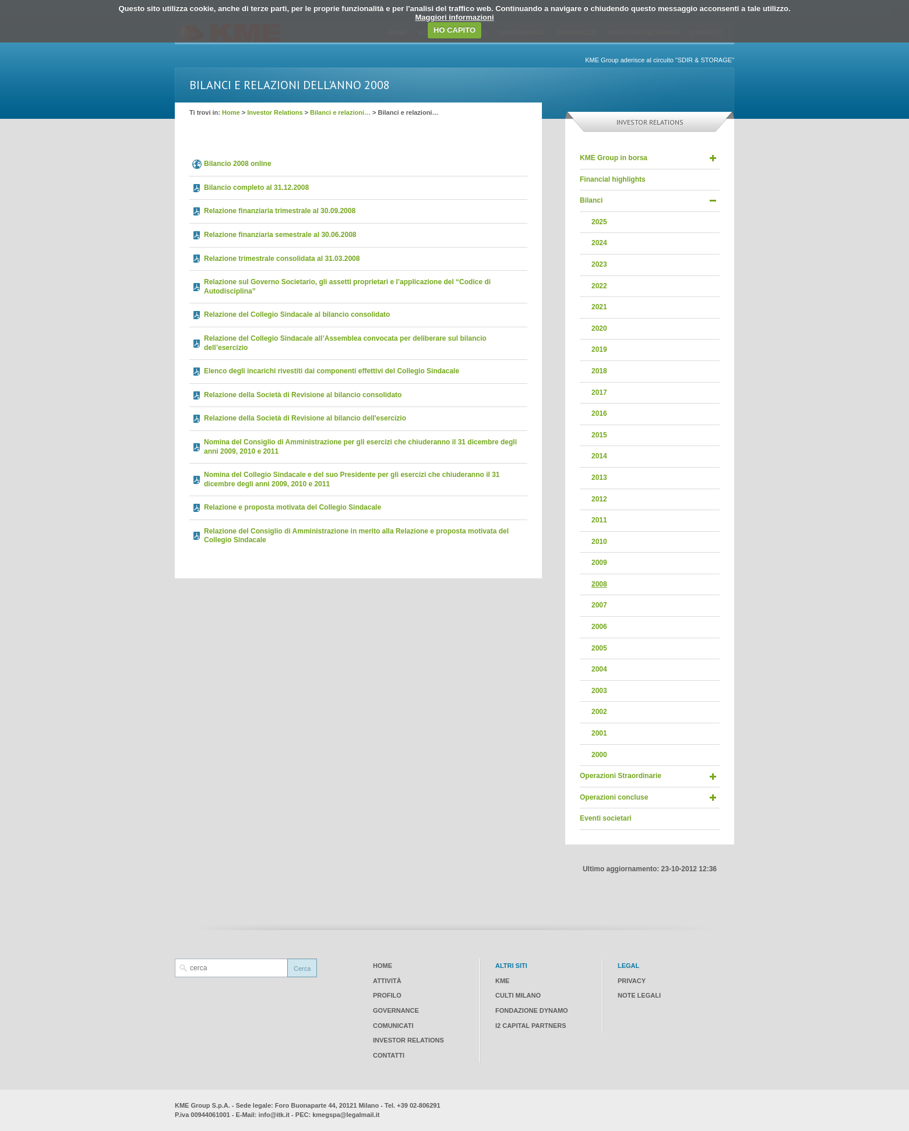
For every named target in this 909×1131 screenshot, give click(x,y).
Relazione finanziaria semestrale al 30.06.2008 (280, 235)
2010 (599, 542)
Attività (387, 980)
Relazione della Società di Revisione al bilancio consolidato (302, 395)
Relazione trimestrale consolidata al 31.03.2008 (282, 259)
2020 (599, 328)
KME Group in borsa (613, 158)
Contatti (388, 1055)
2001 (599, 733)
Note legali (639, 995)
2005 (599, 648)
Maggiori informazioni (454, 17)
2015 (599, 435)
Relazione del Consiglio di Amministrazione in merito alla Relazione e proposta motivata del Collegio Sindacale (356, 536)
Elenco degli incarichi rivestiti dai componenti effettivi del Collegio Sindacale (331, 371)
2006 (599, 627)
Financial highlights (613, 179)
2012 (599, 499)
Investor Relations (274, 112)
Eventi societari (606, 818)
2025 (599, 222)
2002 (599, 712)
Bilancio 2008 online (237, 164)
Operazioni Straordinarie (620, 776)
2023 (599, 264)
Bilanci (591, 200)
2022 (599, 286)
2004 (599, 669)
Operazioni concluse (614, 797)
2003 (599, 691)
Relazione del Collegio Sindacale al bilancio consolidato (297, 314)
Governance (396, 1010)
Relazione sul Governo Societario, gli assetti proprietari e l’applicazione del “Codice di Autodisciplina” (347, 286)
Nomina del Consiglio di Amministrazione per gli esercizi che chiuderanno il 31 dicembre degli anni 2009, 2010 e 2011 (360, 446)
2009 (599, 563)
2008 (599, 584)
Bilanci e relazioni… (340, 112)
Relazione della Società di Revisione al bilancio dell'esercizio (305, 418)
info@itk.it (274, 1114)
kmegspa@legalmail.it (345, 1114)
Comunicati (393, 1025)
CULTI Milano (518, 995)
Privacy (632, 980)
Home (231, 112)
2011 (599, 520)
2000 (599, 755)
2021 (599, 307)
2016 (599, 413)
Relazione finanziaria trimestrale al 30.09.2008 (279, 211)
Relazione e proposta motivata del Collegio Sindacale (292, 507)
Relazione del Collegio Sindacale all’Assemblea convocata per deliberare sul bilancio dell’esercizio (345, 343)
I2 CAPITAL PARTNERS (530, 1025)
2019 (599, 349)
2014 (599, 456)
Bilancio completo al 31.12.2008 (256, 187)
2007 (599, 605)
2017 (599, 392)
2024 (599, 243)
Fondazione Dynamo (531, 1010)
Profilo (387, 995)
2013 (599, 477)
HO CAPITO (454, 30)
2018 (599, 371)
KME (502, 980)
